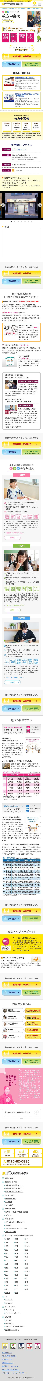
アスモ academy (7, 1363)
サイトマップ (9, 1310)
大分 (16, 1289)
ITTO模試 (8, 1202)
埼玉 (6, 1250)
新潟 (26, 1253)
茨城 (26, 1250)
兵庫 (6, 1271)
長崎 (26, 1285)
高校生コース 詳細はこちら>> (15, 677)
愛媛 (6, 1282)
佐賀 (16, 1285)
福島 (6, 1246)
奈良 (16, 1271)
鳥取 (26, 1275)
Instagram (8, 1303)
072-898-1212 (19, 149)
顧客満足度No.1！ (17, 126)
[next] (40, 205)
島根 (6, 1278)
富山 (6, 1257)
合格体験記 (9, 1205)
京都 (16, 1268)
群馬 (16, 1253)
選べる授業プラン (36, 125)
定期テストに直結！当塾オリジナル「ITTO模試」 (27, 95)
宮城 (6, 1242)
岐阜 (6, 1264)
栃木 (6, 1253)
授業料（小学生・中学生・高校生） (17, 1212)
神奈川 (27, 1246)
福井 (26, 1257)
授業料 (12, 538)
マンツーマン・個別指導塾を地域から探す (19, 1235)
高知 (26, 1282)
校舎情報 (6, 22)
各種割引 (8, 1215)
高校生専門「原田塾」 (9, 1356)
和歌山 (27, 1271)
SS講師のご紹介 (10, 1198)
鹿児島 (7, 1293)
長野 (16, 1260)
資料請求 (8, 1225)
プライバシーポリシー (12, 1313)
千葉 (16, 1250)
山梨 (6, 1260)
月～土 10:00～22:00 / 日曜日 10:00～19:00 (31, 64)
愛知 (26, 1260)
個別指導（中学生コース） (14, 1188)
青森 (16, 1239)
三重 (16, 1264)
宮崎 (26, 1289)
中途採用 (9, 1323)
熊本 (6, 1289)
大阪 (6, 1268)
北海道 (7, 1239)
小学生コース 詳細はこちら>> (15, 533)
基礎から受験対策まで (26, 126)
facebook (8, 1300)
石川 (16, 1257)
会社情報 (8, 1320)
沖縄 (16, 1293)
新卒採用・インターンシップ (15, 1326)
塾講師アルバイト (12, 1330)
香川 (26, 1278)
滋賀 (26, 1268)
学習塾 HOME (9, 1178)
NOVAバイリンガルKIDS (10, 1369)
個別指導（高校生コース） (14, 1191)
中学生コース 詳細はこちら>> (15, 605)
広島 (16, 1275)
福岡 (6, 1285)
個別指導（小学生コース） (14, 1185)
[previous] (3, 205)
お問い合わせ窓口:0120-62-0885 (16, 1228)
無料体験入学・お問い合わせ (15, 1222)
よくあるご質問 (10, 1232)
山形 (26, 1242)
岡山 (6, 1275)
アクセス (7, 125)
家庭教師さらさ (7, 1359)
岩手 (26, 1239)
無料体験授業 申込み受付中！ (25, 78)
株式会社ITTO (7, 1353)
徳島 (16, 1282)
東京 (16, 1246)
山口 (16, 1278)
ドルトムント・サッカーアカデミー (14, 1373)
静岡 (26, 1264)
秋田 (16, 1242)
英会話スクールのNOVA (10, 1366)
